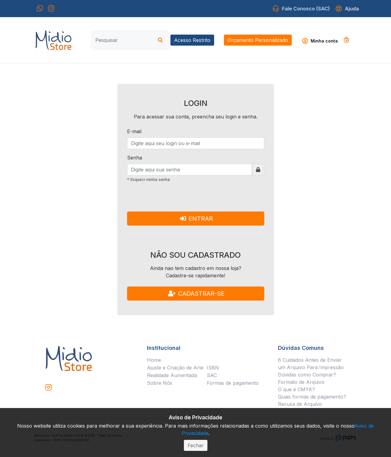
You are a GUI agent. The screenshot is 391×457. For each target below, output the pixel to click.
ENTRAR (196, 218)
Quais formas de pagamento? (312, 397)
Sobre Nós (159, 383)
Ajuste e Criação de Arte (175, 368)
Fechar (196, 445)
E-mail (134, 131)
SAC (212, 375)
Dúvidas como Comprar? (307, 375)
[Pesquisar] (121, 40)
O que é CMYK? (296, 389)
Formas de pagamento (233, 383)
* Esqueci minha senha (148, 179)
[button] (322, 41)
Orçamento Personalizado (258, 40)
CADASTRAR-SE (196, 293)
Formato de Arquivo (301, 382)
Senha (134, 158)
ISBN (213, 368)
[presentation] (173, 200)
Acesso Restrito (192, 40)
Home (154, 360)
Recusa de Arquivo (300, 404)
